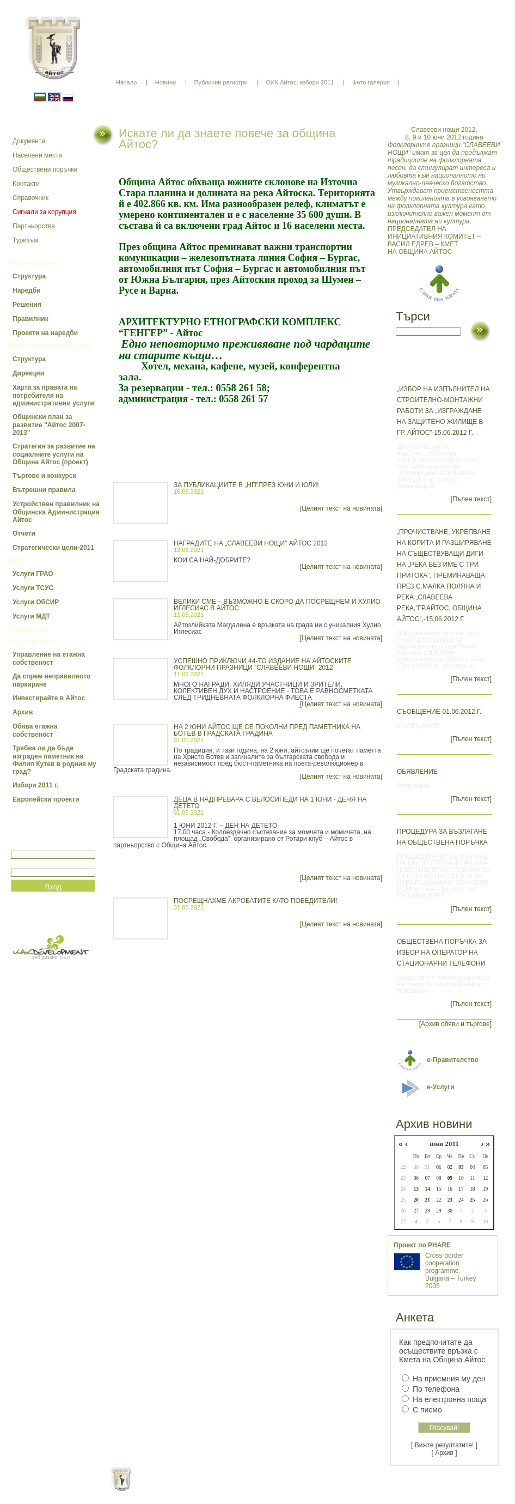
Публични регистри (221, 82)
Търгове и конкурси (45, 476)
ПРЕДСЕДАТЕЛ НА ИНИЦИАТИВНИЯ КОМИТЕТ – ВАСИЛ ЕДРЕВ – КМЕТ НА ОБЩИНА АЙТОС (444, 191)
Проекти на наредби (45, 333)
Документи (29, 141)
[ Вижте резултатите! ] (444, 1445)
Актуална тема (31, 641)
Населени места (37, 155)
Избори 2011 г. (35, 785)
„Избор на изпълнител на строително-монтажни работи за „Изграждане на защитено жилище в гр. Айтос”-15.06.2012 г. (443, 410)
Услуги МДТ (31, 616)
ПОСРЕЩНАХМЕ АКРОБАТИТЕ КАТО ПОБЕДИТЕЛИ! (256, 901)
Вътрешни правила (44, 490)
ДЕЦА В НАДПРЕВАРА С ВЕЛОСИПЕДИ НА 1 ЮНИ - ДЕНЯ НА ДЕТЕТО (270, 803)
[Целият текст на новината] (341, 508)
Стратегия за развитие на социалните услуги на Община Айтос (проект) (54, 454)
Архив (23, 712)
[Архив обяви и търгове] (455, 1024)
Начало (126, 82)
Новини (165, 82)
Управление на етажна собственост (49, 658)
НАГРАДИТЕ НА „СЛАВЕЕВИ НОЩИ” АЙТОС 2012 (251, 543)
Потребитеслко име (42, 846)
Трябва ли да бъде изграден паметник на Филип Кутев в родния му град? (54, 759)
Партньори (267, 1487)
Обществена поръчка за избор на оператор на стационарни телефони (442, 952)
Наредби (27, 290)
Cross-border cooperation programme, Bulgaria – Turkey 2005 (450, 1271)
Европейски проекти (46, 799)
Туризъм (25, 240)
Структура (29, 276)
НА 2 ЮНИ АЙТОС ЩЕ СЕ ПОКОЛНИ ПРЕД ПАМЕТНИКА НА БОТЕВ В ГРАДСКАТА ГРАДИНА (267, 730)
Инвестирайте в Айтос (49, 698)
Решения (27, 304)
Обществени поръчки (45, 169)
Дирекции (28, 373)
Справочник (30, 198)
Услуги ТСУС (33, 588)
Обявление (417, 771)
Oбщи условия (214, 1487)
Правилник (30, 319)
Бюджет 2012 (28, 629)
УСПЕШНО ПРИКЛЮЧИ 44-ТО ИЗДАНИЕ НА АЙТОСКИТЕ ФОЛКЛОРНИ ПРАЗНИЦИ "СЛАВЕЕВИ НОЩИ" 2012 (263, 664)
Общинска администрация (49, 346)
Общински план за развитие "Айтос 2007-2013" (49, 424)
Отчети (24, 533)
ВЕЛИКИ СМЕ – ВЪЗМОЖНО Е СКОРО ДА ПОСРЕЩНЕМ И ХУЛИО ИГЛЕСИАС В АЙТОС (277, 605)
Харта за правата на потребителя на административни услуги (53, 395)
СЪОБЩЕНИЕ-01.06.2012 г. (439, 711)
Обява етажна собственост (35, 730)
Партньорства (34, 226)
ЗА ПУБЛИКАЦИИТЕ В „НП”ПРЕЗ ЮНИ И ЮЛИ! (246, 485)
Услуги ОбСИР (36, 602)
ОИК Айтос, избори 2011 (300, 82)
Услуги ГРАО (33, 574)
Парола (22, 864)
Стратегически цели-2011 (53, 547)
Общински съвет (34, 263)
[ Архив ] (444, 1453)
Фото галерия (371, 82)
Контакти (26, 183)
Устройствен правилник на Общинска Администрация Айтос (56, 512)
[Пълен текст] (471, 499)
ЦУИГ (17, 561)
